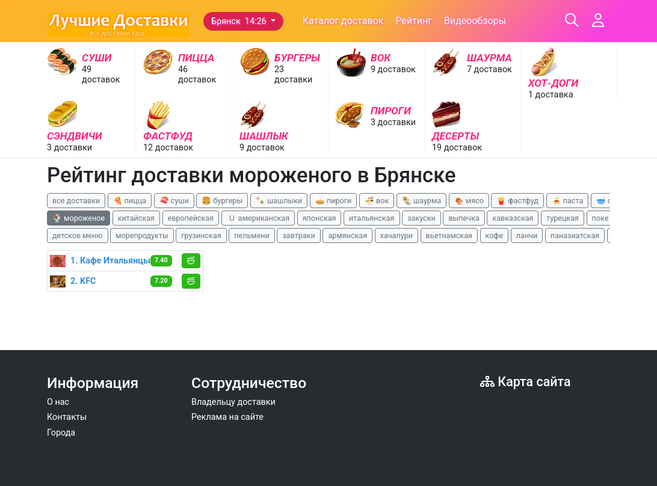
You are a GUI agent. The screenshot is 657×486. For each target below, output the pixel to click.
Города (61, 433)
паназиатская (575, 235)
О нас (58, 402)
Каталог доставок (343, 20)
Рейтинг (413, 20)
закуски (421, 218)
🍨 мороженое (78, 218)
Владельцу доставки (233, 402)
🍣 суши (174, 200)
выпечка (463, 218)
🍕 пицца (129, 200)
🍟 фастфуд (517, 200)
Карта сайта (525, 381)
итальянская (372, 218)
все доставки (76, 200)
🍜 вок (377, 200)
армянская (347, 235)
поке (600, 218)
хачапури (396, 235)
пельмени (252, 235)
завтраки (298, 235)
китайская (136, 218)
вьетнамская (449, 235)
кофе (495, 235)
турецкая (562, 218)
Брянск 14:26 (239, 21)
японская (319, 218)
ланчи (527, 235)
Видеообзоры (475, 20)
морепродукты (142, 235)
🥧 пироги (333, 200)
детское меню (77, 235)
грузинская (201, 235)
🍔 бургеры (222, 200)
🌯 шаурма (421, 200)
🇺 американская (258, 218)
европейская (191, 218)
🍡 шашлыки (279, 200)
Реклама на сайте (227, 417)
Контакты (67, 417)
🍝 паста (568, 200)
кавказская (512, 218)
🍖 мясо (469, 200)
